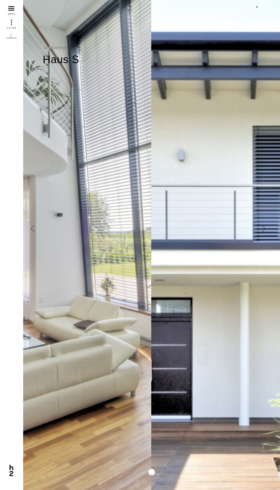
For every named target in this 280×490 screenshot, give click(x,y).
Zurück (11, 34)
